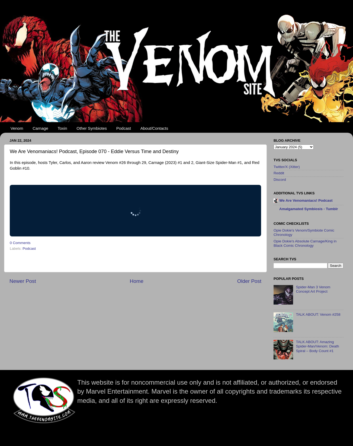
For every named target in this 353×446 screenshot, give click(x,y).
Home (136, 281)
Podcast (123, 128)
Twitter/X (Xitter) (287, 167)
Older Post (249, 281)
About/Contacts (154, 128)
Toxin (62, 128)
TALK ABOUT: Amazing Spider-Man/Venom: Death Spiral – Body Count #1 (317, 346)
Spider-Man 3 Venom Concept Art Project (313, 289)
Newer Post (22, 281)
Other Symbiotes (91, 128)
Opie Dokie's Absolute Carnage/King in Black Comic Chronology (305, 243)
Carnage (40, 128)
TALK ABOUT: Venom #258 (318, 314)
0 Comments (20, 243)
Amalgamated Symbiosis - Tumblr (308, 209)
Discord (280, 180)
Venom (17, 128)
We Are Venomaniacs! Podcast (306, 200)
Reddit (279, 173)
